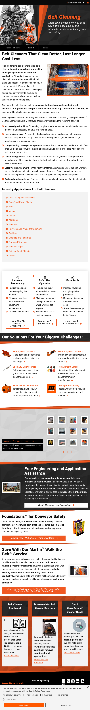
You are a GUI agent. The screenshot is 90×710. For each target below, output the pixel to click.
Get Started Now (72, 652)
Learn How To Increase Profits (71, 322)
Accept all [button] (23, 705)
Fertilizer (13, 233)
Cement (12, 215)
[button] (45, 699)
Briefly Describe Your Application (54, 505)
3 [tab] (71, 452)
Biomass (13, 224)
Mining (12, 211)
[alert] (45, 697)
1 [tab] (63, 452)
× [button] (88, 687)
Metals (12, 255)
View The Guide (11, 656)
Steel (11, 207)
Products (31, 48)
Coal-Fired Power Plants (20, 202)
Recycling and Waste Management (25, 229)
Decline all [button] (66, 705)
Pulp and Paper (16, 247)
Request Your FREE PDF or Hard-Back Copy (32, 538)
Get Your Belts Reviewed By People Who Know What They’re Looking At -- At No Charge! (33, 590)
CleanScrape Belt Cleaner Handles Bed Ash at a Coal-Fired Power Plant (22, 447)
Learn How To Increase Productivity (17, 323)
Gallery (45, 48)
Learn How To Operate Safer (44, 322)
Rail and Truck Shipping (20, 251)
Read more (45, 691)
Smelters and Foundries (20, 238)
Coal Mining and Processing (22, 198)
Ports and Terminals (18, 242)
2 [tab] (67, 452)
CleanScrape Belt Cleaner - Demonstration (20, 441)
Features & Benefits (13, 48)
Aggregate (13, 220)
